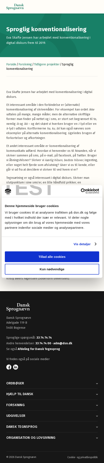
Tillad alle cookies (52, 256)
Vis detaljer (82, 244)
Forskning (25, 64)
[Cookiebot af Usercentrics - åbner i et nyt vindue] (80, 191)
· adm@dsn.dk (62, 343)
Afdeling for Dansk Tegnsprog (39, 349)
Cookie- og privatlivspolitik (82, 457)
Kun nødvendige (52, 269)
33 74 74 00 (43, 343)
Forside (11, 64)
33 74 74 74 (44, 337)
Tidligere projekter (47, 64)
